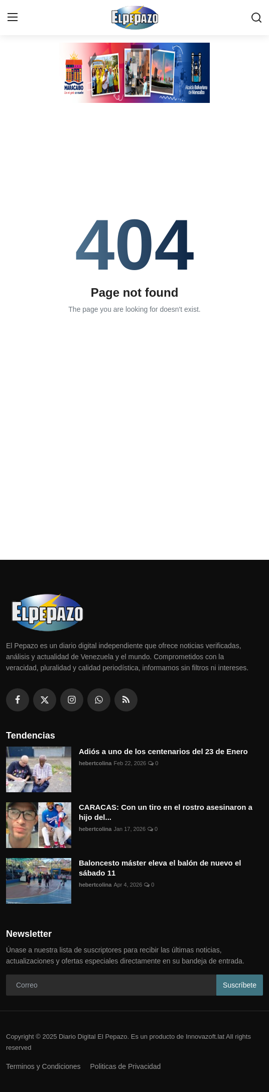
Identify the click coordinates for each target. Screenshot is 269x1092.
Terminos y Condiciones (43, 1066)
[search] (256, 18)
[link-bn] (134, 73)
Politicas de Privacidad (125, 1066)
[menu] (12, 18)
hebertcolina (95, 763)
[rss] (126, 699)
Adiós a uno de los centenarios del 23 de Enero (163, 751)
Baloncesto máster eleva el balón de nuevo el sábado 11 (160, 868)
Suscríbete (239, 985)
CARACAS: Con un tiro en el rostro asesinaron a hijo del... (165, 812)
